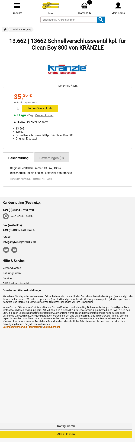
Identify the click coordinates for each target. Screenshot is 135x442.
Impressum (34, 327)
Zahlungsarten (12, 273)
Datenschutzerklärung (15, 327)
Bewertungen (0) (51, 158)
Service (7, 278)
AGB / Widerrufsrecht (16, 283)
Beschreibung (18, 158)
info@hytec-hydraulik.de (19, 242)
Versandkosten (44, 115)
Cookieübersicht (51, 327)
